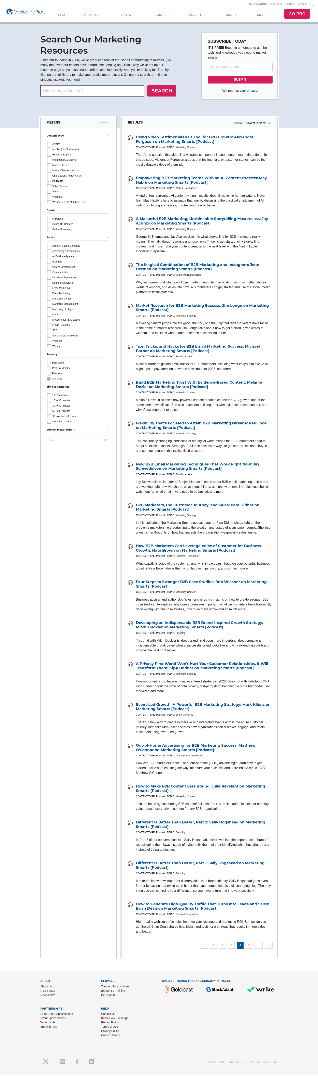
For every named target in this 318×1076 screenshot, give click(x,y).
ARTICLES (91, 15)
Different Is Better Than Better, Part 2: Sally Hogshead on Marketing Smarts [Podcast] (200, 825)
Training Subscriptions (115, 987)
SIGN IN (231, 15)
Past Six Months (61, 369)
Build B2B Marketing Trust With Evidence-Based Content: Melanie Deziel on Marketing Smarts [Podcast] (199, 385)
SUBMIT (240, 80)
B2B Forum (108, 995)
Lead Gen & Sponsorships (56, 1014)
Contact (302, 4)
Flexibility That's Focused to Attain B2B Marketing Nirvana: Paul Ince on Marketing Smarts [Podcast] (201, 426)
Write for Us (47, 1023)
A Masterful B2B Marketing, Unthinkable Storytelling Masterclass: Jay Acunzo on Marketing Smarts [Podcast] (202, 221)
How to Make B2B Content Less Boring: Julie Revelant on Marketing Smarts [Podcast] (200, 789)
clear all (104, 123)
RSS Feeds (47, 991)
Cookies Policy (110, 1036)
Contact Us (108, 1014)
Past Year (57, 374)
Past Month (58, 363)
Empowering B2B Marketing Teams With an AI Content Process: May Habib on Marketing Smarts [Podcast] (201, 181)
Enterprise (276, 4)
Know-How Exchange (114, 1019)
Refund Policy (110, 1023)
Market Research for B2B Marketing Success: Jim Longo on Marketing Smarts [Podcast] (202, 308)
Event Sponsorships (53, 1019)
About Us (46, 987)
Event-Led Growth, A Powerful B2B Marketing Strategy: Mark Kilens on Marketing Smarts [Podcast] (203, 707)
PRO (61, 15)
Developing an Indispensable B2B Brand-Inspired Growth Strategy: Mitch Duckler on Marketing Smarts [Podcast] (199, 625)
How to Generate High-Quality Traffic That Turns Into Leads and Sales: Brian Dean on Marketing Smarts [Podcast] (202, 907)
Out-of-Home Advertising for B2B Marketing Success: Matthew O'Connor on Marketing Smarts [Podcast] (196, 748)
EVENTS (125, 15)
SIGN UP (263, 15)
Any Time (57, 379)
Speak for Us (48, 1027)
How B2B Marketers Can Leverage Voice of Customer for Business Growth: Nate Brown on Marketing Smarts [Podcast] (198, 549)
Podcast (289, 4)
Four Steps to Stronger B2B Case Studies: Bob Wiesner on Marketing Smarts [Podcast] (201, 584)
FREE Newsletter (257, 4)
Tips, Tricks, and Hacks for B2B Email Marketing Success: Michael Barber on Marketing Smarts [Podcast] (198, 349)
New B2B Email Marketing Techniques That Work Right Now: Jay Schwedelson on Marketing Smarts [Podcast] (197, 467)
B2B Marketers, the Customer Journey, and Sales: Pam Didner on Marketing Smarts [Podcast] (197, 508)
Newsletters (47, 995)
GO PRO (297, 14)
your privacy (248, 91)
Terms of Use (109, 1027)
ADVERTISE (197, 15)
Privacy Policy (110, 1031)
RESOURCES (160, 15)
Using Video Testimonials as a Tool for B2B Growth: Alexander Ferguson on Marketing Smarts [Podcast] (195, 140)
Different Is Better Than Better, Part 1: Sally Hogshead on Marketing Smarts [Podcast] (200, 866)
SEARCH (161, 91)
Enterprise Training (113, 991)
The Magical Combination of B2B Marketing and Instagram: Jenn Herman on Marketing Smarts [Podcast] (197, 267)
